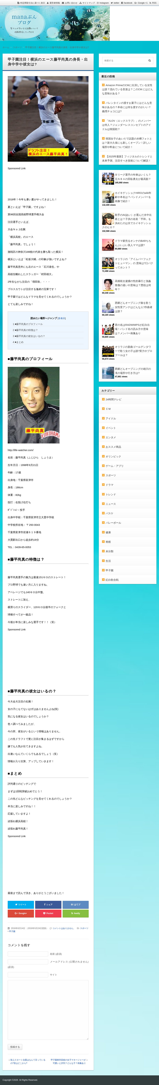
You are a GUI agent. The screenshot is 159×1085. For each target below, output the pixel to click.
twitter (116, 3)
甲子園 (12, 931)
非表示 (61, 318)
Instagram (104, 3)
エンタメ (111, 437)
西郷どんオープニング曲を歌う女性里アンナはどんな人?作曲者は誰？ (133, 307)
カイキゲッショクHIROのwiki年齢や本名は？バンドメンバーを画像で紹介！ (133, 197)
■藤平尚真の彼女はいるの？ (29, 336)
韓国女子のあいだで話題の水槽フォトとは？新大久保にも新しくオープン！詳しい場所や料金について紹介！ (127, 142)
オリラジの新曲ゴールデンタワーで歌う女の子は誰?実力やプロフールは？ (133, 351)
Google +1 (143, 3)
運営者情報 (55, 3)
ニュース (111, 503)
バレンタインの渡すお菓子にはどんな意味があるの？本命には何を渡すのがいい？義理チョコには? (127, 107)
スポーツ (84, 928)
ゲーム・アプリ (115, 465)
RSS (154, 3)
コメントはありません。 (64, 928)
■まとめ (18, 342)
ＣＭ (108, 408)
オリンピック (113, 456)
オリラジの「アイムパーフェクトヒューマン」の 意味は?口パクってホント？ (134, 263)
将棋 (108, 541)
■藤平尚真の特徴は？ (25, 330)
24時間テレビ (113, 399)
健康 (108, 532)
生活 (108, 560)
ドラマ (109, 484)
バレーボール (113, 522)
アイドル (111, 418)
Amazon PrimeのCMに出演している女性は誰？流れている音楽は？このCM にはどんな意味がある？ (127, 89)
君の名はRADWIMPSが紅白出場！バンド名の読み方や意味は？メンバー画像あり (132, 329)
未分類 (109, 551)
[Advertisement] (35, 184)
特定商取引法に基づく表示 (32, 3)
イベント (111, 427)
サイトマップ (89, 3)
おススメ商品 (113, 446)
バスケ (109, 513)
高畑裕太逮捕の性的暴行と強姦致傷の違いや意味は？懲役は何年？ (133, 285)
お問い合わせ (71, 3)
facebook (128, 3)
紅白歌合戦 (112, 579)
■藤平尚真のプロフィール (28, 324)
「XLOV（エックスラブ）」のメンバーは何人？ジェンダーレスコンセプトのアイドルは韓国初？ (126, 125)
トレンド (111, 494)
